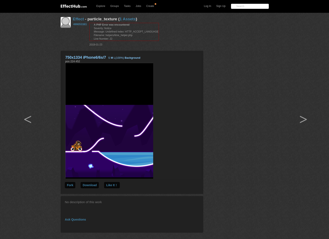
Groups (114, 6)
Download (90, 185)
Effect (78, 19)
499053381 (80, 24)
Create (150, 6)
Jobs (138, 6)
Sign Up (221, 6)
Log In (207, 6)
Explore (100, 6)
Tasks (127, 6)
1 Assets (128, 19)
